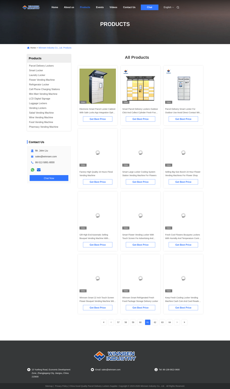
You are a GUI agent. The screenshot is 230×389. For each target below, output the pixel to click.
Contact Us (129, 7)
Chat (149, 7)
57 (118, 322)
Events (100, 7)
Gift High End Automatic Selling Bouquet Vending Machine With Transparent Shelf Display (94, 238)
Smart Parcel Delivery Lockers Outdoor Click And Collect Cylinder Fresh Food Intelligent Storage (140, 112)
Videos (113, 7)
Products (85, 7)
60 (140, 322)
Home (55, 7)
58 (126, 322)
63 (162, 322)
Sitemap (49, 386)
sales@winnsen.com (46, 156)
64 (170, 322)
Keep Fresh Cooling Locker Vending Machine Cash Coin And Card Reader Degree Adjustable (182, 301)
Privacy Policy (61, 386)
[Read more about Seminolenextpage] (103, 322)
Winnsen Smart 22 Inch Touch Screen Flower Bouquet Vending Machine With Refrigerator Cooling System (97, 301)
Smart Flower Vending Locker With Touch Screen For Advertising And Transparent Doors (138, 238)
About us (69, 7)
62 (155, 322)
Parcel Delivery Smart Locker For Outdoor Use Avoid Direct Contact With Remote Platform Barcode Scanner (183, 112)
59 (133, 322)
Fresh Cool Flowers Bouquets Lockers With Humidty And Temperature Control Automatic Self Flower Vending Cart (183, 238)
